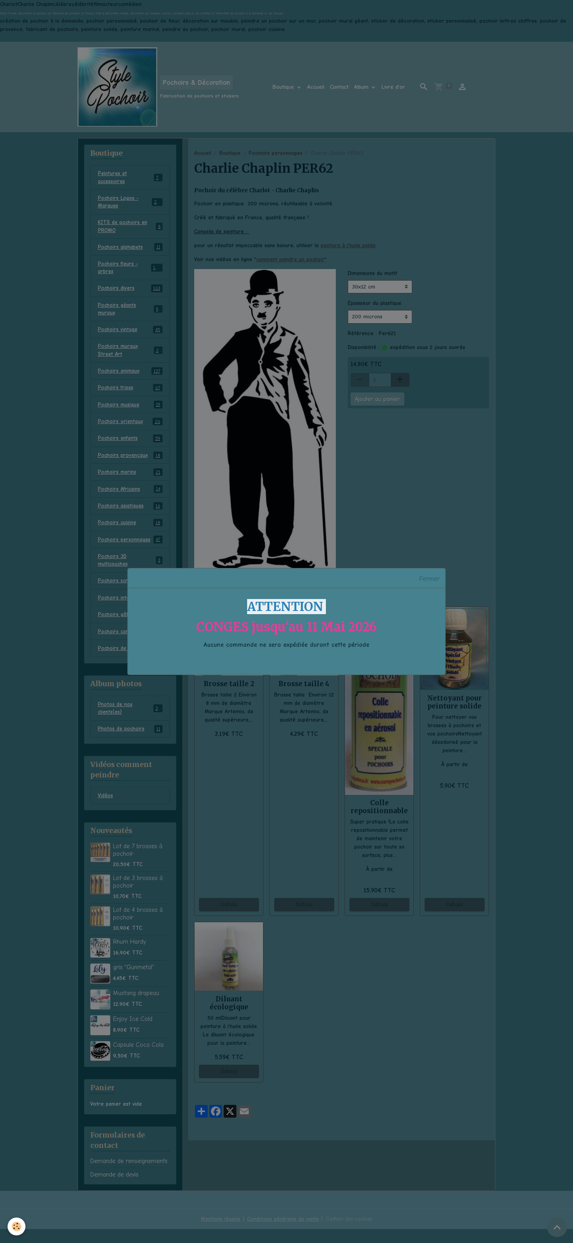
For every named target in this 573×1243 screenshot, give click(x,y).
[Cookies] (17, 1226)
